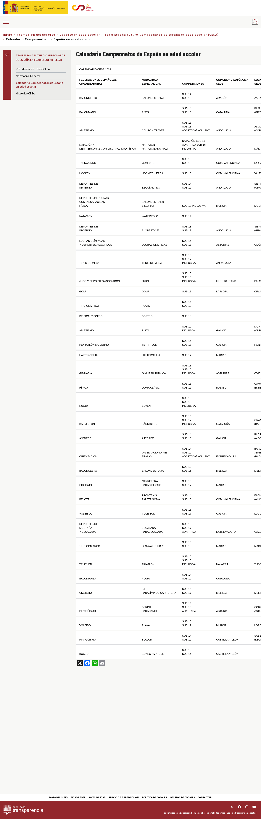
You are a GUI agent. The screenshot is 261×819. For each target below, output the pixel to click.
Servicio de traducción (124, 797)
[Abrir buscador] (255, 22)
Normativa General (28, 76)
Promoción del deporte (36, 34)
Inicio (7, 34)
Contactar (205, 797)
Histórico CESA (25, 93)
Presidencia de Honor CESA (33, 69)
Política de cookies (154, 797)
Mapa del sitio (58, 797)
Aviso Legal (78, 797)
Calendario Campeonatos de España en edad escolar (39, 84)
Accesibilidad (97, 797)
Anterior (7, 54)
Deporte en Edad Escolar (80, 34)
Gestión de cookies (182, 797)
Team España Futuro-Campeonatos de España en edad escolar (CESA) (161, 34)
